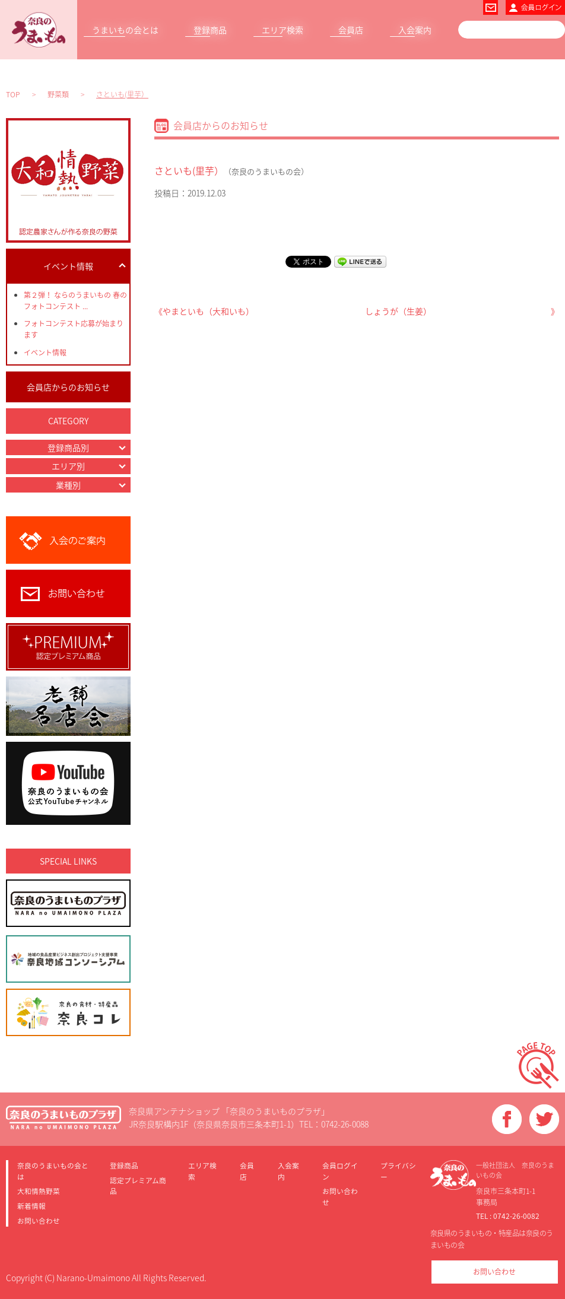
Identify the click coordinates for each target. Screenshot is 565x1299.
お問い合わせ (38, 1220)
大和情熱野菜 (38, 1191)
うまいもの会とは (125, 30)
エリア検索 (282, 30)
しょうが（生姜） (398, 311)
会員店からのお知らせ (68, 387)
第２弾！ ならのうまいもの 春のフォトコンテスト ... (75, 301)
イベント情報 (45, 352)
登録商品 (210, 30)
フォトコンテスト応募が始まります (73, 329)
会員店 (350, 30)
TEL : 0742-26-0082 (507, 1216)
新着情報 (31, 1205)
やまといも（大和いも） (208, 311)
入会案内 (414, 30)
